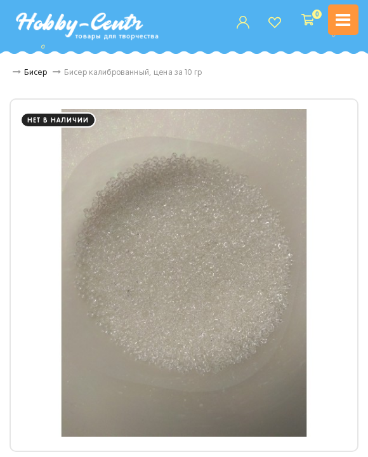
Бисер (45, 73)
